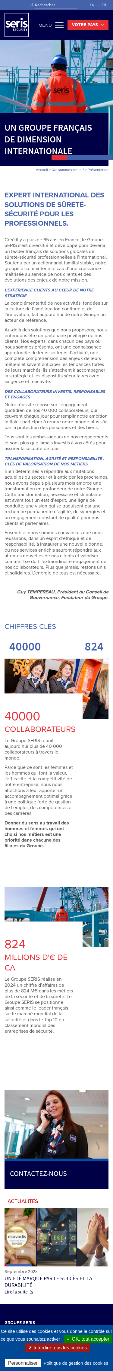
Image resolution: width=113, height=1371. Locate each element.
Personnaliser (23, 1363)
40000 (25, 646)
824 (94, 646)
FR (104, 5)
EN (92, 5)
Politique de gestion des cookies (76, 1363)
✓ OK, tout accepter (88, 1339)
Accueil (42, 170)
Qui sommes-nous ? (68, 170)
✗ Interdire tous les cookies (57, 1347)
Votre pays (85, 24)
